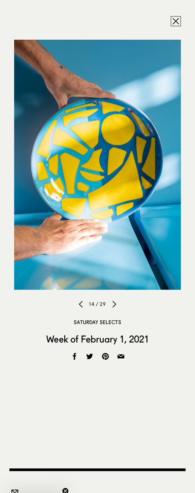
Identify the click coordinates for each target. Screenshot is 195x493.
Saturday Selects (97, 322)
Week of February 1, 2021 (97, 339)
